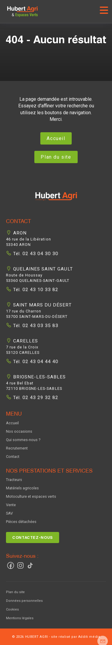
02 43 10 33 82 (39, 289)
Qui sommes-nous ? (23, 439)
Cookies (12, 609)
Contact (12, 456)
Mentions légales (19, 618)
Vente (11, 505)
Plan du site (56, 157)
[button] (56, 200)
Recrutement (17, 448)
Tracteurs (14, 479)
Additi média (89, 637)
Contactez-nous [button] (32, 537)
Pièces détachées (21, 521)
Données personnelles (24, 601)
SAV (9, 513)
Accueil (56, 138)
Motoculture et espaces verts (31, 496)
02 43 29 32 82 (39, 397)
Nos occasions (19, 431)
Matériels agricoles (22, 488)
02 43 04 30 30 (39, 253)
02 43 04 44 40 (39, 361)
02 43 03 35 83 (39, 325)
